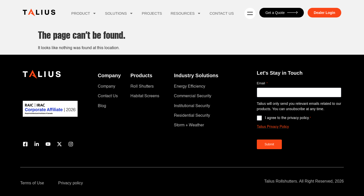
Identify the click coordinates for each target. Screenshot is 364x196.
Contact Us (222, 13)
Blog (102, 106)
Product (83, 13)
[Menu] (250, 13)
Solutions (119, 13)
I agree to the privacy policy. (288, 118)
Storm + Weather (189, 125)
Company (106, 87)
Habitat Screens (144, 96)
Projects (152, 13)
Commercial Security (192, 96)
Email (262, 83)
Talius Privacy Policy (273, 127)
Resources (186, 13)
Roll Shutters (142, 87)
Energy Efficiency (189, 87)
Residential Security (192, 116)
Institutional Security (192, 106)
